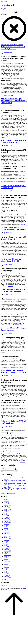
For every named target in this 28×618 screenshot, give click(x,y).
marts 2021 (6, 573)
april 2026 (6, 499)
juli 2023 (6, 541)
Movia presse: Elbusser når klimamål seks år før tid (11, 260)
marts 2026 (6, 501)
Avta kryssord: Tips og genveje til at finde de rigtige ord (13, 141)
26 (13, 468)
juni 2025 (6, 511)
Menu (3, 8)
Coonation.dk (7, 5)
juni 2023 (6, 542)
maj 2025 (6, 513)
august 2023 (6, 540)
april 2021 (6, 572)
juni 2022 (6, 559)
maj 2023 (6, 544)
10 (9, 468)
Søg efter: (3, 10)
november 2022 (7, 552)
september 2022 (7, 555)
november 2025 (7, 506)
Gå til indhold (4, 1)
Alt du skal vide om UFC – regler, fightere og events (13, 329)
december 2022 (7, 551)
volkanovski (17, 448)
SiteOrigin (23, 588)
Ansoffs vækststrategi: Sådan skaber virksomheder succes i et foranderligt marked (13, 47)
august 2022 (6, 556)
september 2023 (7, 538)
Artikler (5, 585)
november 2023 (7, 536)
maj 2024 (6, 528)
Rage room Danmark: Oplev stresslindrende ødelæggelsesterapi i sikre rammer (14, 101)
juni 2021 (6, 569)
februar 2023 (7, 548)
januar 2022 (6, 563)
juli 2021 (6, 568)
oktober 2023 (7, 537)
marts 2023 (6, 547)
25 (12, 468)
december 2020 (7, 578)
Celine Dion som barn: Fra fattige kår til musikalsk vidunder (13, 290)
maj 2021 (6, 571)
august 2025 (6, 510)
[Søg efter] (7, 13)
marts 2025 (6, 515)
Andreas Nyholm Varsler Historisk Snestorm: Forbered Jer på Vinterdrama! (14, 489)
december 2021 (7, 564)
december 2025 (7, 505)
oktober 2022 (7, 553)
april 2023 (6, 545)
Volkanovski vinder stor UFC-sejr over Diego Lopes (13, 422)
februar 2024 (7, 532)
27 (15, 468)
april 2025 (6, 514)
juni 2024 (6, 526)
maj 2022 (6, 560)
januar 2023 (6, 549)
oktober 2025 (7, 507)
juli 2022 (6, 557)
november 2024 (7, 521)
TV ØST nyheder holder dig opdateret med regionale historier (13, 228)
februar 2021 (7, 575)
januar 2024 (6, 533)
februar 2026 (7, 502)
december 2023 (7, 534)
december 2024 (7, 520)
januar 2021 (6, 576)
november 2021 (7, 565)
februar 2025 (7, 517)
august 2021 (6, 567)
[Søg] (16, 12)
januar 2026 (6, 503)
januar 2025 (6, 518)
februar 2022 (7, 561)
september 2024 (7, 522)
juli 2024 (6, 525)
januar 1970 (6, 579)
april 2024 (6, 529)
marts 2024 (6, 530)
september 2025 (7, 509)
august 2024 (6, 524)
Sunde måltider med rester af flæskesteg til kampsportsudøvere (13, 371)
